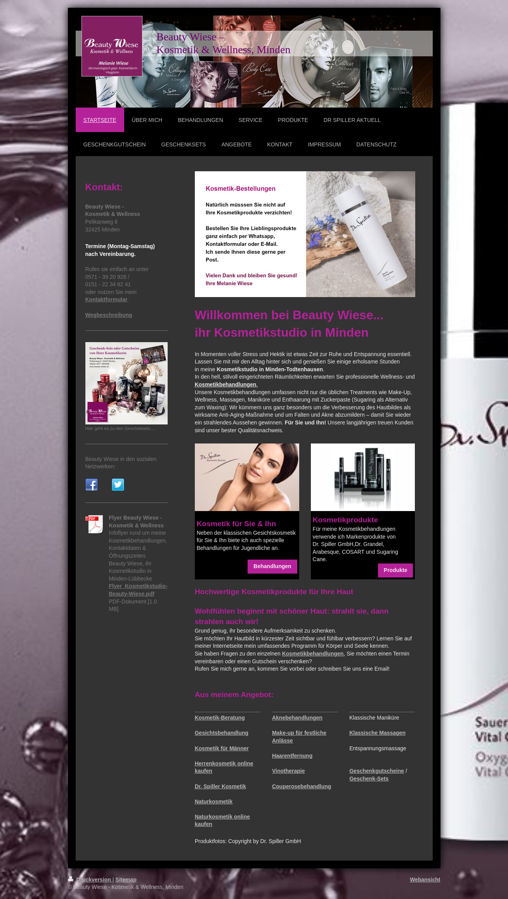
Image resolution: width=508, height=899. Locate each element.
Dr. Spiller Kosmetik (220, 786)
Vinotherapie (288, 771)
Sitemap (125, 879)
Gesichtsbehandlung (221, 733)
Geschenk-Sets (368, 779)
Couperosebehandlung (301, 786)
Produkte (395, 570)
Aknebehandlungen (297, 718)
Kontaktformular (106, 299)
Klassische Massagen (377, 733)
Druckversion (90, 879)
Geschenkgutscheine (376, 771)
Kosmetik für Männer (222, 748)
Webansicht (425, 879)
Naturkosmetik (213, 801)
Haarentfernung (292, 756)
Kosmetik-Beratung (220, 718)
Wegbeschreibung (108, 315)
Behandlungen (272, 566)
